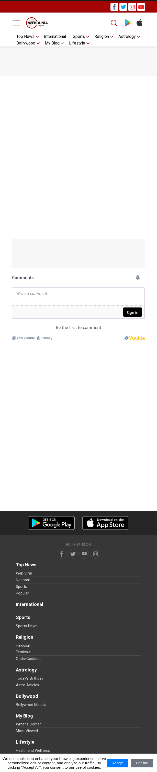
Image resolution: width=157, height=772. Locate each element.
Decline (142, 763)
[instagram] (95, 553)
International (55, 36)
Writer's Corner (28, 724)
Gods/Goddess (28, 658)
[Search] (114, 23)
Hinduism (23, 645)
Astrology (127, 36)
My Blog (52, 43)
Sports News (27, 626)
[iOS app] (105, 523)
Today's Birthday (29, 678)
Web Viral (24, 573)
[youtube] (84, 553)
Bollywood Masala (31, 704)
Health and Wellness (33, 750)
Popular (22, 593)
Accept (117, 763)
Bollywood (25, 43)
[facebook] (61, 553)
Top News (25, 36)
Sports (79, 36)
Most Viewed (27, 731)
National (23, 580)
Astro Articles (27, 685)
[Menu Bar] (16, 22)
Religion (101, 36)
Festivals (23, 652)
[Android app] (52, 523)
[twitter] (72, 553)
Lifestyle (77, 43)
